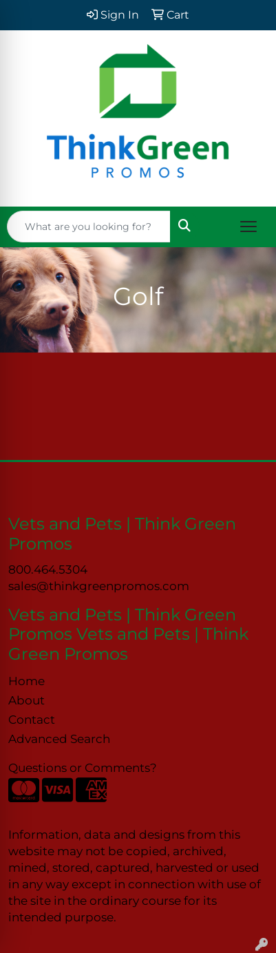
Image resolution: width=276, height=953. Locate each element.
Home (26, 680)
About (26, 700)
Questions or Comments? (82, 767)
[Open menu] (248, 226)
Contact (31, 719)
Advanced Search (59, 738)
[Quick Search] (89, 226)
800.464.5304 (47, 569)
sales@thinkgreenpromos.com (98, 585)
